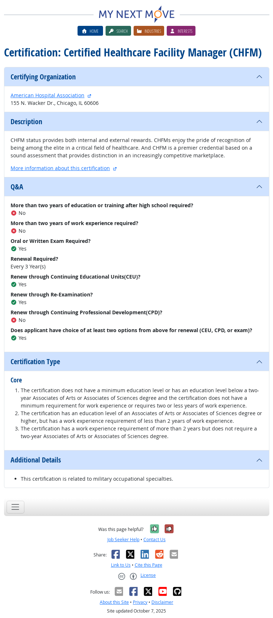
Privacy (140, 602)
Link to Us (121, 565)
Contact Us (154, 539)
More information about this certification (60, 168)
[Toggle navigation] (15, 507)
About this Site (114, 602)
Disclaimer (162, 602)
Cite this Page (148, 565)
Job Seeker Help (123, 539)
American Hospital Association (47, 95)
